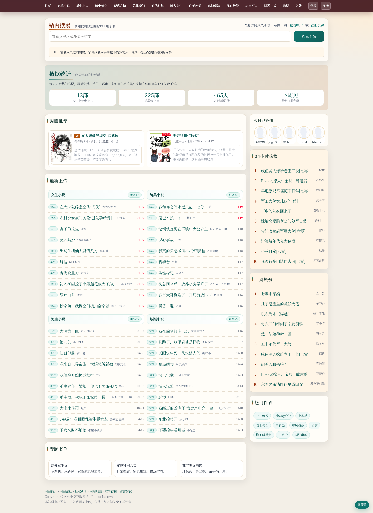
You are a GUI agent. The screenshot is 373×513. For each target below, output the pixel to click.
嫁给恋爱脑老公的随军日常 (284, 221)
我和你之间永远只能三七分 (181, 207)
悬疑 (286, 5)
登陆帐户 (296, 25)
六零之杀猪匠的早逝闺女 (282, 384)
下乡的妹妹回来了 (276, 211)
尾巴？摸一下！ (171, 218)
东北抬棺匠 (167, 419)
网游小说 (270, 5)
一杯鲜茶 (262, 415)
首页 (48, 5)
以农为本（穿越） (276, 314)
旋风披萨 (298, 425)
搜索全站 (309, 36)
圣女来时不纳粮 (73, 430)
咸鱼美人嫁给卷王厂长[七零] (285, 170)
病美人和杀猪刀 (274, 364)
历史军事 (251, 5)
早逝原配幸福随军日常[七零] (285, 190)
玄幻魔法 (214, 5)
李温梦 (302, 415)
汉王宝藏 (166, 375)
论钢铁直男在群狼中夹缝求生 (183, 229)
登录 (313, 5)
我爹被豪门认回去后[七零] (283, 261)
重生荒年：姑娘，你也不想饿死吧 (88, 386)
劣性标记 (166, 273)
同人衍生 (176, 5)
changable (283, 415)
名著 (298, 5)
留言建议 (126, 491)
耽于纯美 (195, 5)
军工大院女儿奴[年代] (279, 201)
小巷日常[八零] (273, 251)
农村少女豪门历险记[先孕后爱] (86, 218)
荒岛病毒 (166, 364)
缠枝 (63, 262)
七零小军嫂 (270, 294)
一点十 (283, 434)
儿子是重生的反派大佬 (280, 304)
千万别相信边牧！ (187, 135)
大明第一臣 (69, 331)
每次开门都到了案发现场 (282, 324)
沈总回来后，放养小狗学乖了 (183, 284)
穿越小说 (63, 5)
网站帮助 (66, 491)
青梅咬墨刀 (69, 273)
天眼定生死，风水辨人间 (179, 353)
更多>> (134, 195)
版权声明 (81, 491)
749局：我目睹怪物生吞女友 (84, 419)
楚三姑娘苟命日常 (276, 334)
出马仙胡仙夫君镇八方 (79, 251)
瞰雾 (314, 425)
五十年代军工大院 (276, 344)
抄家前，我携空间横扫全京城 (84, 306)
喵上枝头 (262, 425)
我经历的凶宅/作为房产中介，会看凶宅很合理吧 (187, 408)
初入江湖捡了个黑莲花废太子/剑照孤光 (89, 284)
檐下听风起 (263, 434)
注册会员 (317, 25)
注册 (326, 5)
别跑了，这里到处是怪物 (179, 342)
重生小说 (82, 5)
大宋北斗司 (69, 408)
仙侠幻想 (157, 5)
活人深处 (166, 386)
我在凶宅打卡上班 (173, 331)
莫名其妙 (67, 240)
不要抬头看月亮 (171, 430)
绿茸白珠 (67, 295)
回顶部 (362, 504)
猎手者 (164, 262)
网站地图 (96, 491)
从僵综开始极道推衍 (77, 375)
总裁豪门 (139, 5)
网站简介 (51, 491)
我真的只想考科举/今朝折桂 (182, 251)
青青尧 (280, 425)
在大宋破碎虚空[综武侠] (100, 135)
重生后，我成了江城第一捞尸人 (85, 397)
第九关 (65, 342)
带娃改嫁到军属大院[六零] (283, 231)
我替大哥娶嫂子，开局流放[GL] (185, 295)
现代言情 (120, 5)
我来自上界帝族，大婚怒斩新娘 (86, 364)
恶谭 (162, 397)
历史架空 (101, 5)
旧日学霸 (67, 353)
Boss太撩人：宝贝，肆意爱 (284, 180)
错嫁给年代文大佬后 (278, 241)
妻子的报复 (69, 229)
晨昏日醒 (166, 306)
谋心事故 (166, 240)
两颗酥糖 (301, 434)
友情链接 (111, 491)
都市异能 (232, 5)
